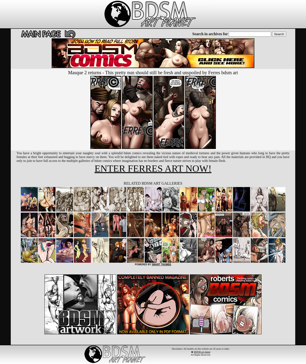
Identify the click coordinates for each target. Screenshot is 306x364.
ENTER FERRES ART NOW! (152, 168)
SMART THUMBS (161, 264)
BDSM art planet (202, 352)
